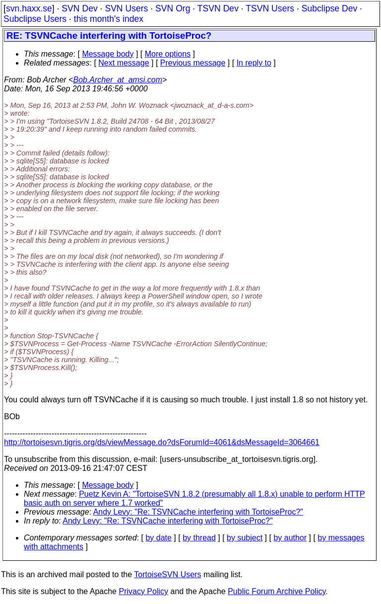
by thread (199, 537)
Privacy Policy (143, 591)
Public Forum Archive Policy (276, 591)
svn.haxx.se (29, 8)
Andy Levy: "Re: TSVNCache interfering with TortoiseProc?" (198, 512)
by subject (244, 537)
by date (158, 537)
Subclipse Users (34, 19)
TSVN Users (270, 8)
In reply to (254, 63)
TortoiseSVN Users (167, 574)
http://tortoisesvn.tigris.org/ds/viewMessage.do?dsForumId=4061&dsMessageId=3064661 (161, 442)
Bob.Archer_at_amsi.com (117, 80)
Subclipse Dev (329, 8)
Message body (107, 54)
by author (290, 537)
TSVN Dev (218, 8)
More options (168, 54)
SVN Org (172, 8)
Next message (123, 63)
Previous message (193, 63)
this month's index (108, 19)
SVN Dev (79, 8)
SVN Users (126, 8)
